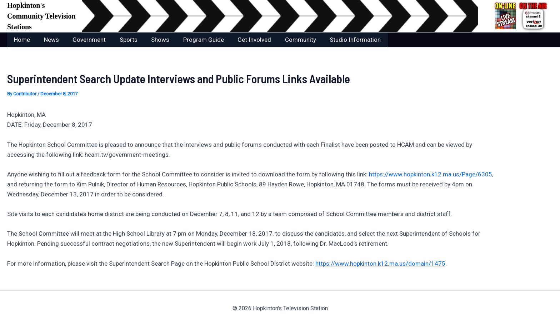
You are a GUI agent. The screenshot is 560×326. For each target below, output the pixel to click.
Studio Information (341, 39)
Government (85, 39)
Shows (153, 39)
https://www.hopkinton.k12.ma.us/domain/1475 (380, 263)
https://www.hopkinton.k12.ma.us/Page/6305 (430, 173)
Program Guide (194, 39)
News (48, 39)
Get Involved (244, 39)
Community (288, 39)
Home (21, 39)
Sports (123, 39)
